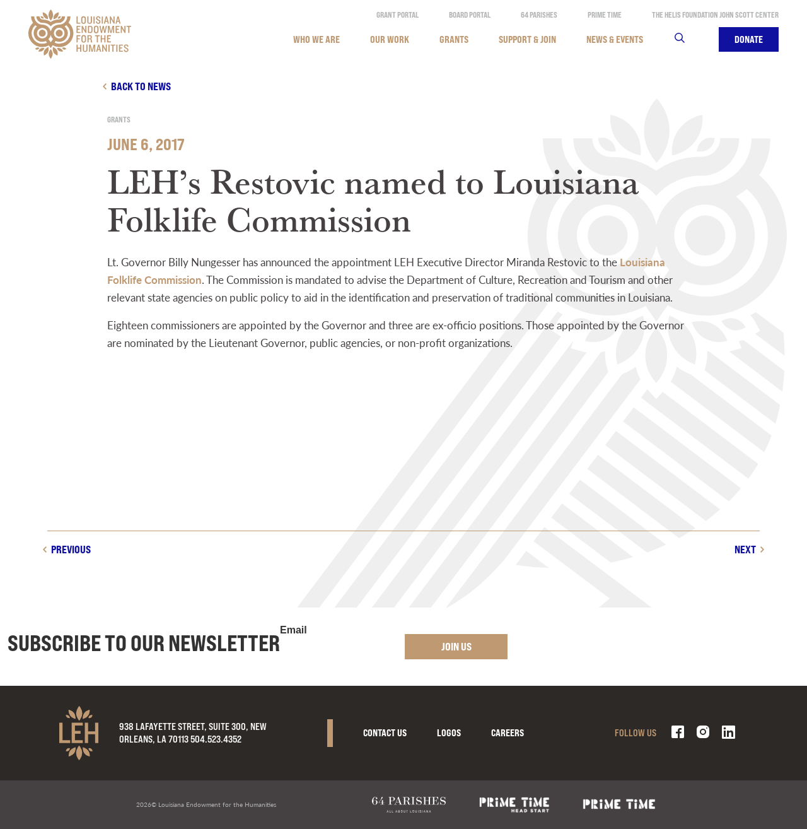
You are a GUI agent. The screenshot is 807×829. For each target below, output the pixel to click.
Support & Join (527, 39)
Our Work (389, 39)
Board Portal (470, 15)
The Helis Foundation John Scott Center (715, 15)
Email (293, 630)
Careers (507, 733)
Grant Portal (397, 15)
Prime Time (605, 15)
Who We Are (316, 39)
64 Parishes (539, 15)
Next (745, 549)
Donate (748, 39)
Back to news (141, 86)
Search (687, 39)
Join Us (456, 646)
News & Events (614, 39)
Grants (453, 39)
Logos (449, 733)
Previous (71, 549)
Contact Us (385, 733)
